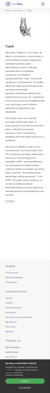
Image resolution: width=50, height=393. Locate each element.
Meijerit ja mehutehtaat (14, 10)
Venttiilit (9, 303)
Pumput (8, 298)
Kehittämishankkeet (14, 277)
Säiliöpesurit (11, 322)
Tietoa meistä (11, 273)
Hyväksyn (25, 381)
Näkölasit (9, 331)
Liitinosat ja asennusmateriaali (19, 317)
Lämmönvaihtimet (13, 308)
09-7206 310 (11, 357)
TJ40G (29, 10)
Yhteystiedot (11, 282)
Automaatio (10, 312)
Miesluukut (10, 327)
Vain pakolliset (25, 388)
